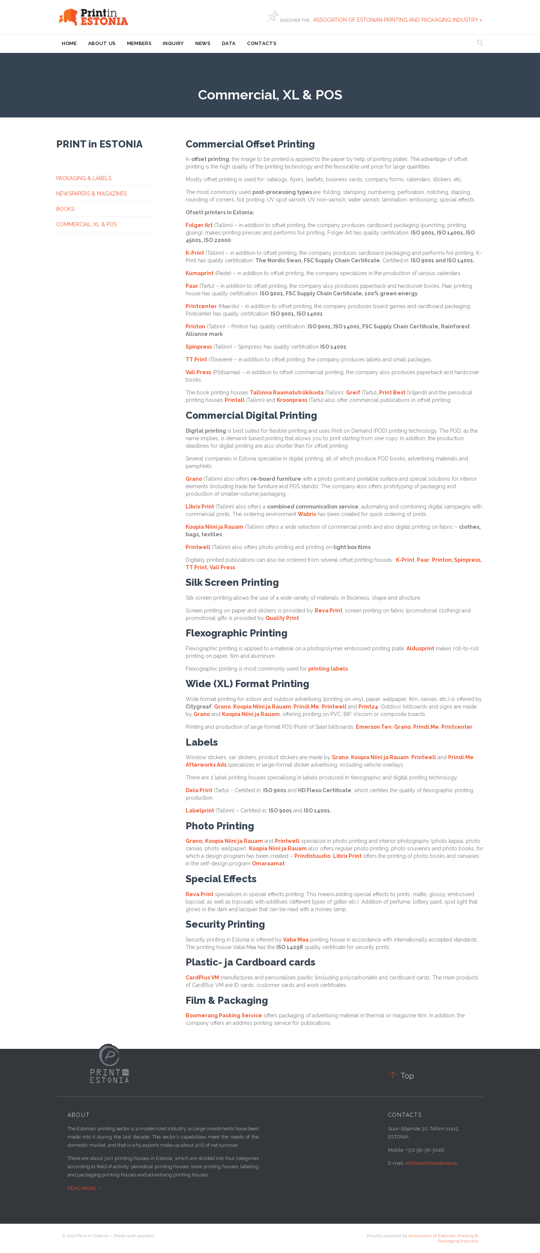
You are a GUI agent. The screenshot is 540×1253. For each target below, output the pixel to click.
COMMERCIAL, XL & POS (86, 224)
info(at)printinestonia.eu (431, 1163)
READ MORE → (85, 1188)
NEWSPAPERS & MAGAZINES (91, 194)
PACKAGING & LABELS (83, 178)
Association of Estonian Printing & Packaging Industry (443, 1238)
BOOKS (65, 209)
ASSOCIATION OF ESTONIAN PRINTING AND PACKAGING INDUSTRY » (398, 20)
